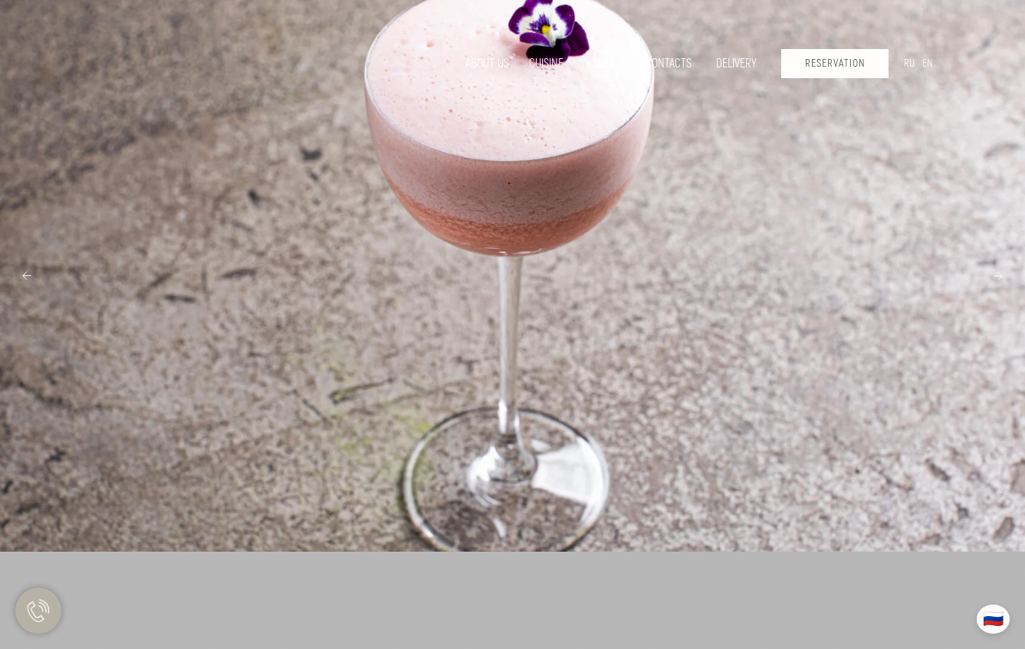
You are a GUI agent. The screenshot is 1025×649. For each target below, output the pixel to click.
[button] (835, 63)
